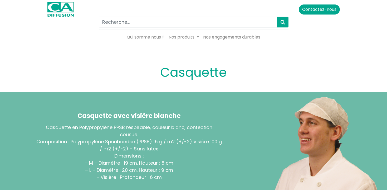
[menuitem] (145, 37)
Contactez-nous (319, 9)
